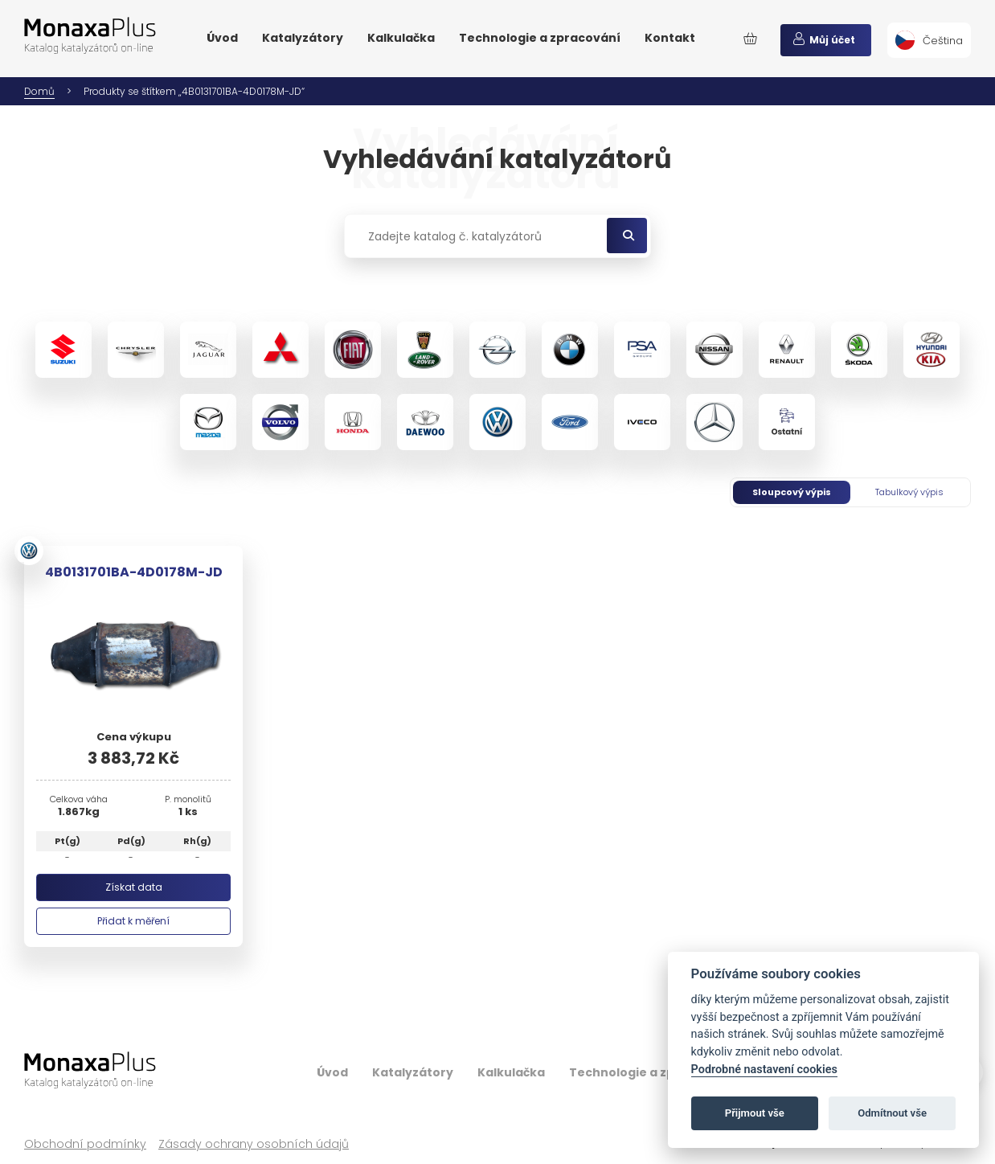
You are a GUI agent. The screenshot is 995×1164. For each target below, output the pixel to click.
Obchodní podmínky (85, 1144)
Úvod (222, 38)
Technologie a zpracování (539, 38)
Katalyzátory (302, 38)
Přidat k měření (133, 921)
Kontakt (670, 38)
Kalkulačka (401, 38)
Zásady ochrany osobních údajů (253, 1144)
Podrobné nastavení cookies (764, 1069)
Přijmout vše (754, 1113)
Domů (39, 91)
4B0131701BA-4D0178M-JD (134, 572)
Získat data (133, 887)
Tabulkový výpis (909, 492)
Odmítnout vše (892, 1113)
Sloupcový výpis (791, 492)
